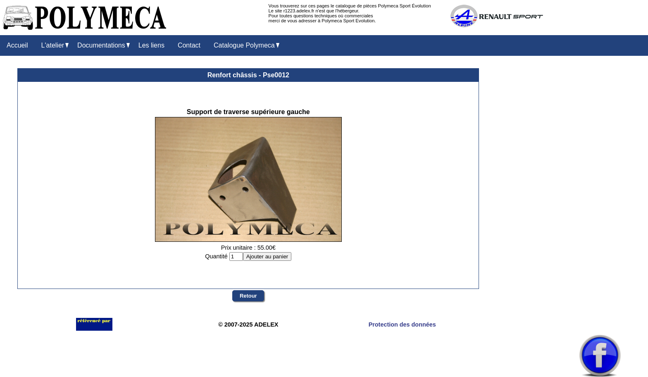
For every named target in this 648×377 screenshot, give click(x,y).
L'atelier (55, 46)
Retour (248, 296)
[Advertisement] (600, 195)
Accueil (17, 45)
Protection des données (402, 324)
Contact (189, 45)
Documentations (103, 46)
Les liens (151, 45)
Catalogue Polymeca (246, 46)
